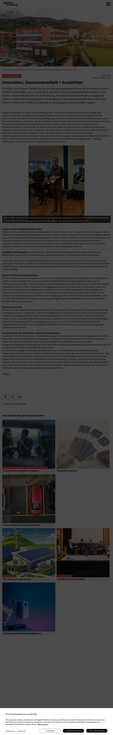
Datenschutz (10, 731)
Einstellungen (50, 731)
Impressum (22, 731)
